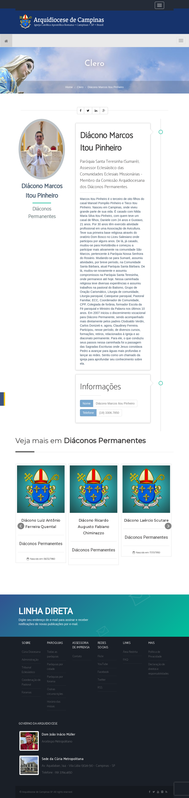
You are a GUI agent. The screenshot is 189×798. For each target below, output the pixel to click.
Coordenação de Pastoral (31, 682)
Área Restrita (130, 652)
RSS (100, 687)
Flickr (101, 656)
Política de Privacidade (155, 654)
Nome (86, 403)
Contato (77, 656)
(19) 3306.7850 (109, 412)
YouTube (103, 664)
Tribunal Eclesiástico (28, 670)
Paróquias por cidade (55, 667)
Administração (30, 659)
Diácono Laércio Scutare (146, 520)
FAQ (125, 659)
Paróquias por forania (55, 679)
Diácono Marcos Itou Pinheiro (115, 403)
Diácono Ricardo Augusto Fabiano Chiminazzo (93, 526)
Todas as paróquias (52, 654)
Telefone (88, 412)
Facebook (103, 672)
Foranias (26, 692)
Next (168, 526)
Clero (80, 87)
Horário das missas (53, 704)
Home (69, 87)
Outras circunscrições (55, 691)
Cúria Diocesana (31, 652)
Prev (21, 526)
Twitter (101, 679)
